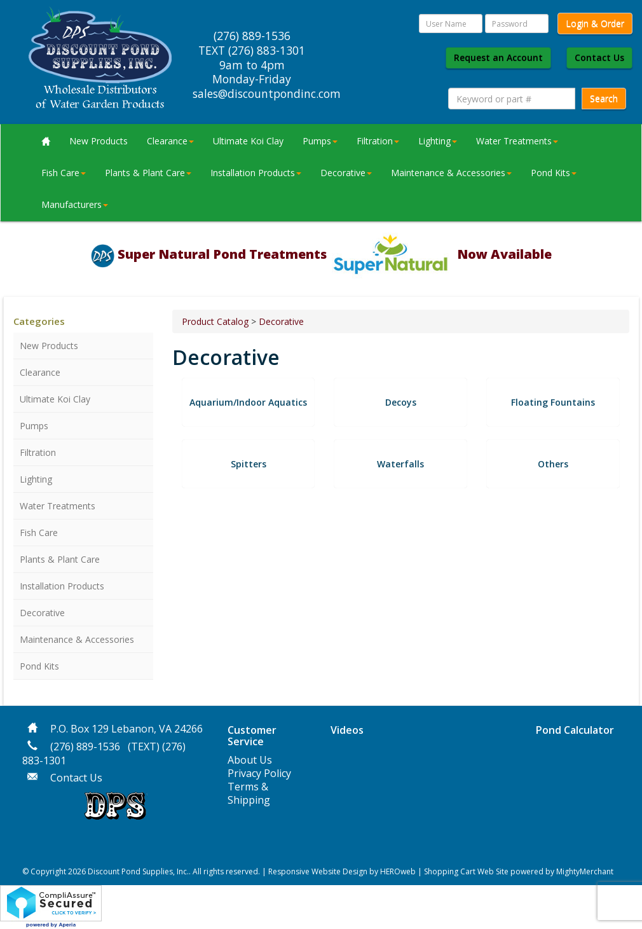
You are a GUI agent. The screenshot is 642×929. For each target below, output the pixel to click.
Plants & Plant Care (148, 173)
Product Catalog (215, 321)
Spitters (248, 464)
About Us (250, 760)
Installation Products (255, 173)
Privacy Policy (259, 773)
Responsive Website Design (317, 871)
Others (553, 464)
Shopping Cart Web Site (466, 871)
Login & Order (595, 23)
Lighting (437, 141)
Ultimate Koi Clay (248, 141)
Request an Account (498, 58)
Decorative (346, 173)
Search (604, 98)
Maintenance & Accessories (451, 173)
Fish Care (63, 173)
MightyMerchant (584, 871)
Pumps (320, 141)
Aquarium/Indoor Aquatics (248, 402)
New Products (98, 141)
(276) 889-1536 (85, 747)
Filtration (378, 141)
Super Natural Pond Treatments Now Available (335, 254)
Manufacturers (74, 204)
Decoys (400, 402)
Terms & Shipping (249, 793)
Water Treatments (517, 141)
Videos (347, 730)
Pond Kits (554, 173)
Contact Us (599, 58)
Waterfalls (400, 464)
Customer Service (252, 735)
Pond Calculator (575, 730)
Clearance (170, 141)
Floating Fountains (553, 402)
